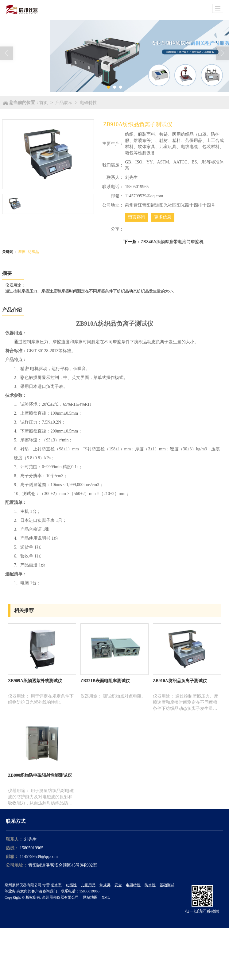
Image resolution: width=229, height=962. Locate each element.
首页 (43, 102)
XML (106, 897)
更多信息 (162, 217)
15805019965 (31, 848)
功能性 (71, 885)
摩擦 (21, 252)
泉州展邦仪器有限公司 (60, 897)
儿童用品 (88, 885)
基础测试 (167, 885)
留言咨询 (136, 217)
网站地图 (90, 897)
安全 (118, 885)
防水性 (150, 885)
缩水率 (56, 885)
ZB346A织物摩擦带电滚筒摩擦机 (172, 241)
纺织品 (33, 252)
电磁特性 (88, 102)
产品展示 (63, 102)
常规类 (105, 885)
